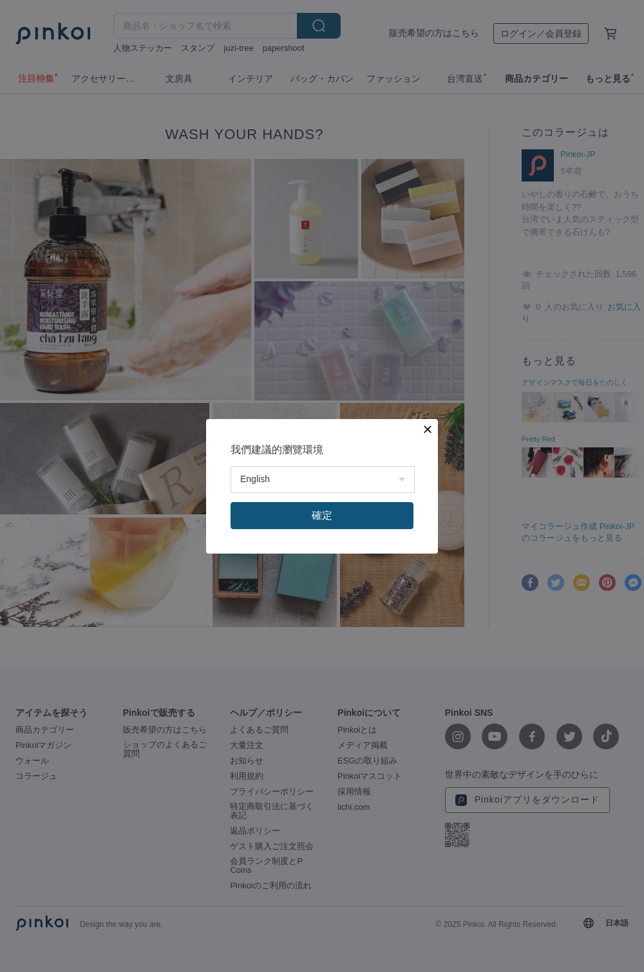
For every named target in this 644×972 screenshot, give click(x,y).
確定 (322, 515)
